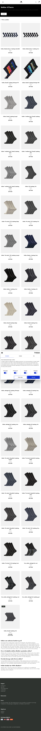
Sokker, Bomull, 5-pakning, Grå (10, 631)
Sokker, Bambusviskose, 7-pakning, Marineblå (10, 48)
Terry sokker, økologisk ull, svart (30, 563)
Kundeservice (3, 685)
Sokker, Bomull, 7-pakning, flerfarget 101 (10, 82)
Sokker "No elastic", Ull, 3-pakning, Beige (10, 221)
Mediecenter (3, 691)
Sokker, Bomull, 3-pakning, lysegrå (10, 116)
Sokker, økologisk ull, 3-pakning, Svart (10, 424)
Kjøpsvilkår (2, 687)
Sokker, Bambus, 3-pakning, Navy (31, 255)
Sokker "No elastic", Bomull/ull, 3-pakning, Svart (31, 494)
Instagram (2, 712)
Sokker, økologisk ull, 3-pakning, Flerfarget (10, 390)
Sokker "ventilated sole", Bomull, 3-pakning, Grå (31, 152)
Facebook (2, 711)
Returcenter (3, 696)
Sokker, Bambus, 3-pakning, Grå (30, 289)
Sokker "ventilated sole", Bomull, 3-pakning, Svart (10, 152)
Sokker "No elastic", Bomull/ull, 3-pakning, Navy (10, 494)
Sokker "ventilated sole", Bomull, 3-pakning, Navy (31, 117)
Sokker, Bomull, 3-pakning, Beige (10, 323)
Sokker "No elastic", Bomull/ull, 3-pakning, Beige (31, 459)
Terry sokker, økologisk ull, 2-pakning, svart (10, 597)
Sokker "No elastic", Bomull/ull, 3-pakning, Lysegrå (10, 459)
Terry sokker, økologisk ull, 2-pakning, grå (30, 597)
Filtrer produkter (5, 19)
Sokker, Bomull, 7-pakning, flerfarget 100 (30, 82)
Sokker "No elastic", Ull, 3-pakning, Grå (31, 221)
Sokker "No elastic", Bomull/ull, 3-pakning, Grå (10, 529)
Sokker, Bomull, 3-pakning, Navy (30, 323)
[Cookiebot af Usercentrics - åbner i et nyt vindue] (35, 353)
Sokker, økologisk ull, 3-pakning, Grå (30, 424)
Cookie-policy (3, 689)
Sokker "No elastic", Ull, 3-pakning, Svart (10, 563)
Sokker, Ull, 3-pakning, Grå (30, 186)
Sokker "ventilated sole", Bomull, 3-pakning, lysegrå (10, 187)
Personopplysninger (4, 688)
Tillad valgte (20, 377)
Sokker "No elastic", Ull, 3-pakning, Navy (30, 528)
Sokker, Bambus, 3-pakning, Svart (10, 289)
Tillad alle (33, 377)
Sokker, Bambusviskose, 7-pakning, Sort (31, 48)
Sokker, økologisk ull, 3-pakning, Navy (31, 390)
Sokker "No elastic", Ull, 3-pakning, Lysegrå (10, 255)
